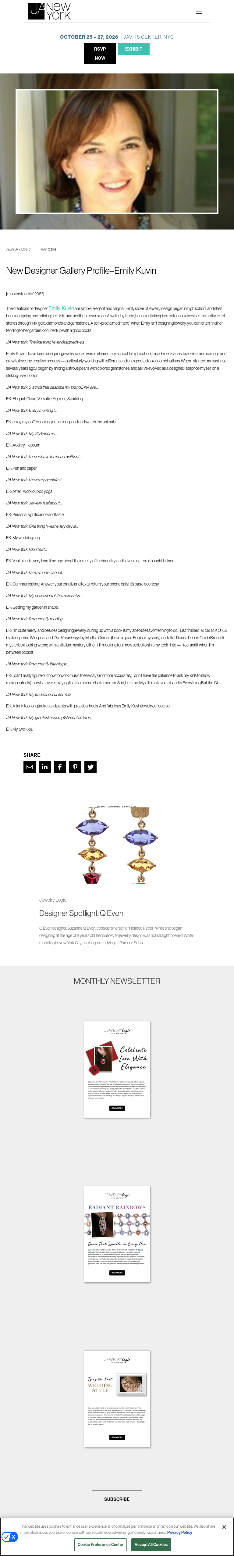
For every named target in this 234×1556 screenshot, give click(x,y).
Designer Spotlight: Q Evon (81, 913)
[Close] (224, 1527)
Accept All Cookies (151, 1544)
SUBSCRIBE (116, 1499)
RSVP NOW (100, 53)
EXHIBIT (133, 49)
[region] (117, 1536)
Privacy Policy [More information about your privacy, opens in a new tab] (179, 1532)
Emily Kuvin (61, 308)
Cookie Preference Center (100, 1544)
